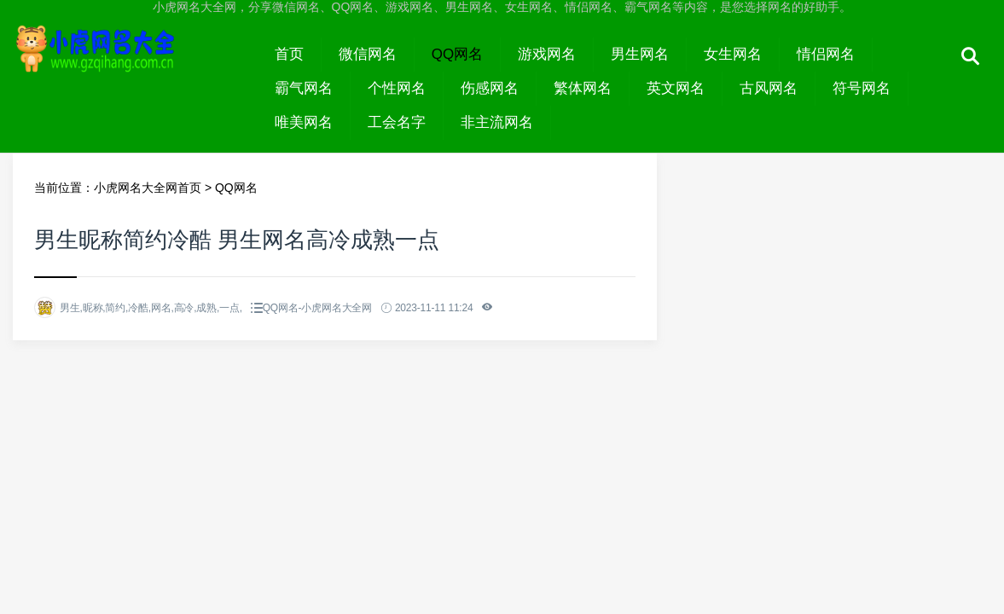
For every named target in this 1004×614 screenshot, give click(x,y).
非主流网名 (497, 122)
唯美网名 (304, 122)
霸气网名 (304, 88)
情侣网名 (826, 54)
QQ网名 (457, 54)
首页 (289, 54)
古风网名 (769, 88)
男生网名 (640, 54)
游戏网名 (547, 54)
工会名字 (397, 122)
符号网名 (862, 88)
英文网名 (676, 88)
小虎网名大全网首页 (147, 187)
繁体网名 (583, 88)
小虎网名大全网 (135, 70)
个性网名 (397, 88)
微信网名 (368, 54)
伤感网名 (490, 88)
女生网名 (733, 54)
